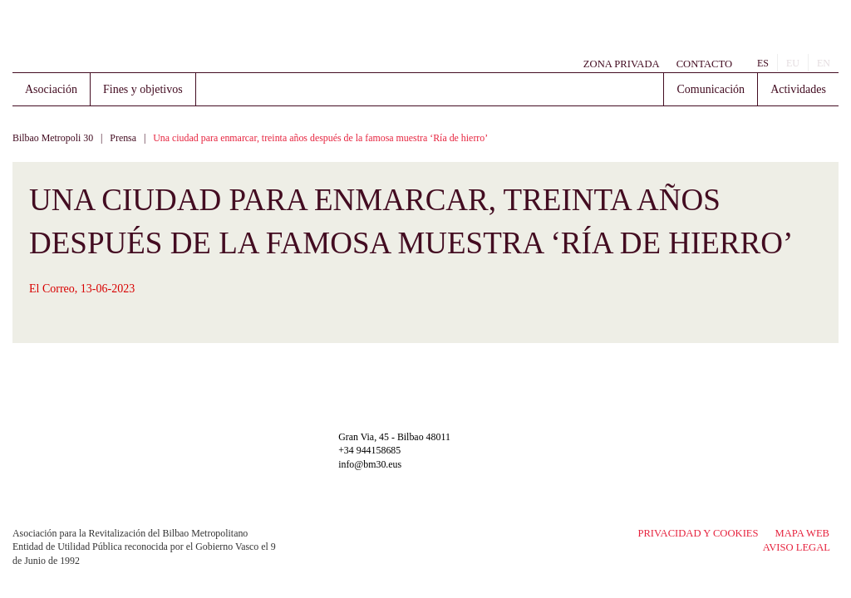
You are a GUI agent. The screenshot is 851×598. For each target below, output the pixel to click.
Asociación (51, 89)
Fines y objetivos (143, 89)
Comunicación (710, 89)
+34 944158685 (369, 450)
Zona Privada (621, 64)
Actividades (798, 89)
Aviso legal (796, 547)
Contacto (704, 64)
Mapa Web (802, 533)
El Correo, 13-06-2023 (82, 288)
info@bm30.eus (369, 464)
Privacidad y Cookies (697, 533)
